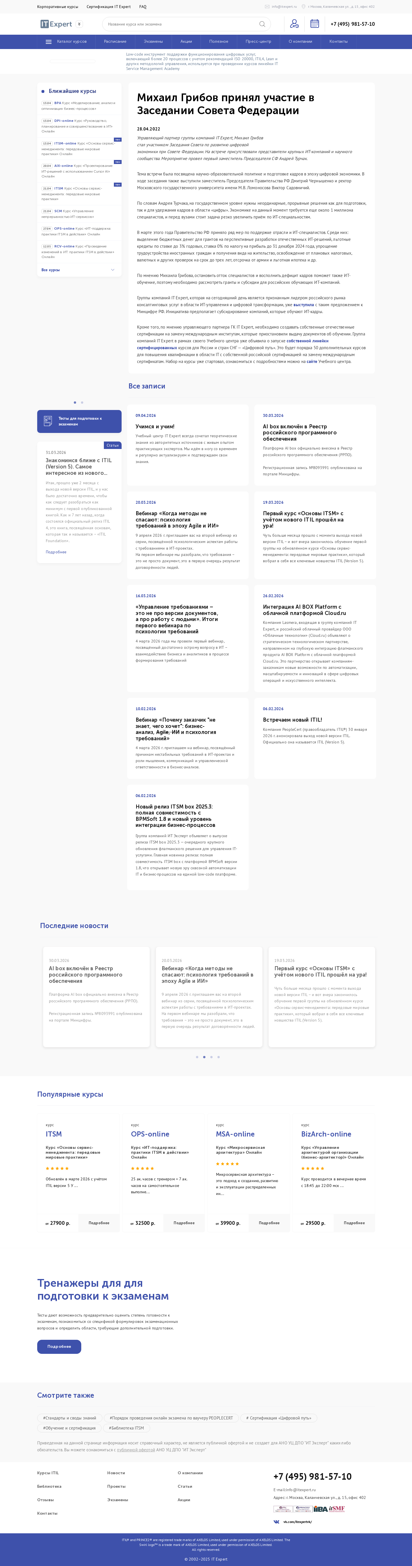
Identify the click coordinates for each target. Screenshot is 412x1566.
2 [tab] (84, 404)
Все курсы (77, 269)
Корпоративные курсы (57, 6)
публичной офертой (136, 1449)
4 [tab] (220, 1059)
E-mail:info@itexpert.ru (295, 1489)
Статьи (185, 1486)
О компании (190, 1473)
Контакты (47, 1513)
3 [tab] (213, 1059)
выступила (304, 304)
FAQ (142, 6)
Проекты (116, 1486)
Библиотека (49, 1486)
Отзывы (45, 1500)
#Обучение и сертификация (69, 1428)
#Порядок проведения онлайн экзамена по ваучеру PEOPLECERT (171, 1418)
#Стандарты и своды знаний (69, 1418)
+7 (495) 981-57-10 (353, 24)
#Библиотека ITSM (126, 1428)
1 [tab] (77, 404)
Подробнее (99, 1223)
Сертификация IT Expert (109, 6)
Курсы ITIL (48, 1473)
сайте (312, 361)
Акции (184, 1500)
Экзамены (117, 1500)
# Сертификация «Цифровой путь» (278, 1418)
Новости (116, 1473)
